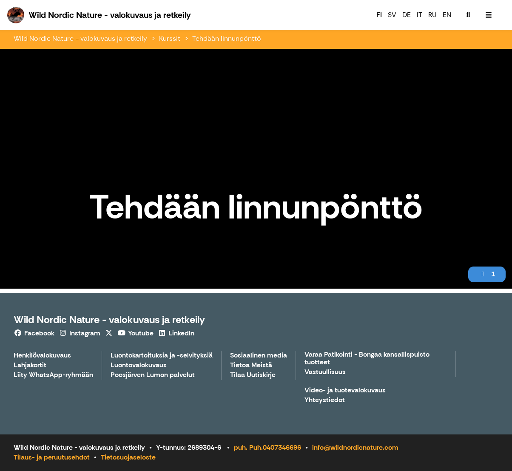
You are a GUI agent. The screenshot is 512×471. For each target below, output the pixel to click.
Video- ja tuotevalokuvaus (345, 390)
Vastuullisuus (325, 372)
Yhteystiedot (324, 400)
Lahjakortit (30, 365)
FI (379, 14)
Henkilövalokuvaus (42, 356)
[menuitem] (468, 15)
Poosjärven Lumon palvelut (153, 375)
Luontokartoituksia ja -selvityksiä (162, 356)
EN (447, 14)
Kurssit (169, 38)
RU (432, 14)
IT (419, 14)
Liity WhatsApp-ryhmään (53, 375)
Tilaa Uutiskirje (253, 375)
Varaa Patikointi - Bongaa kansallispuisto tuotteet (367, 358)
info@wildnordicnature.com (355, 447)
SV (392, 14)
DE (406, 14)
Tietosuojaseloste (128, 457)
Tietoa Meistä (251, 365)
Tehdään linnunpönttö (226, 38)
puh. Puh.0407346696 (267, 447)
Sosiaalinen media (258, 356)
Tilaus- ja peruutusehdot (52, 457)
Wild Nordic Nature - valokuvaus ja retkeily (80, 38)
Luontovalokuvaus (139, 365)
